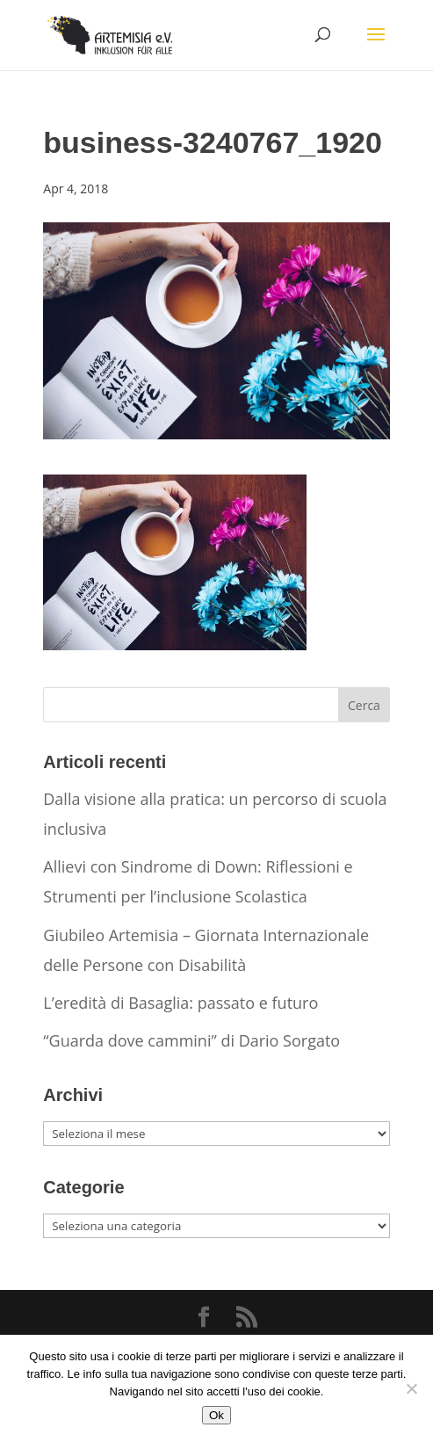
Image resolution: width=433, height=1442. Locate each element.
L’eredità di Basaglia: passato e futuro (180, 1002)
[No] (411, 1388)
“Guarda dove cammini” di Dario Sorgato (191, 1040)
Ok (216, 1415)
